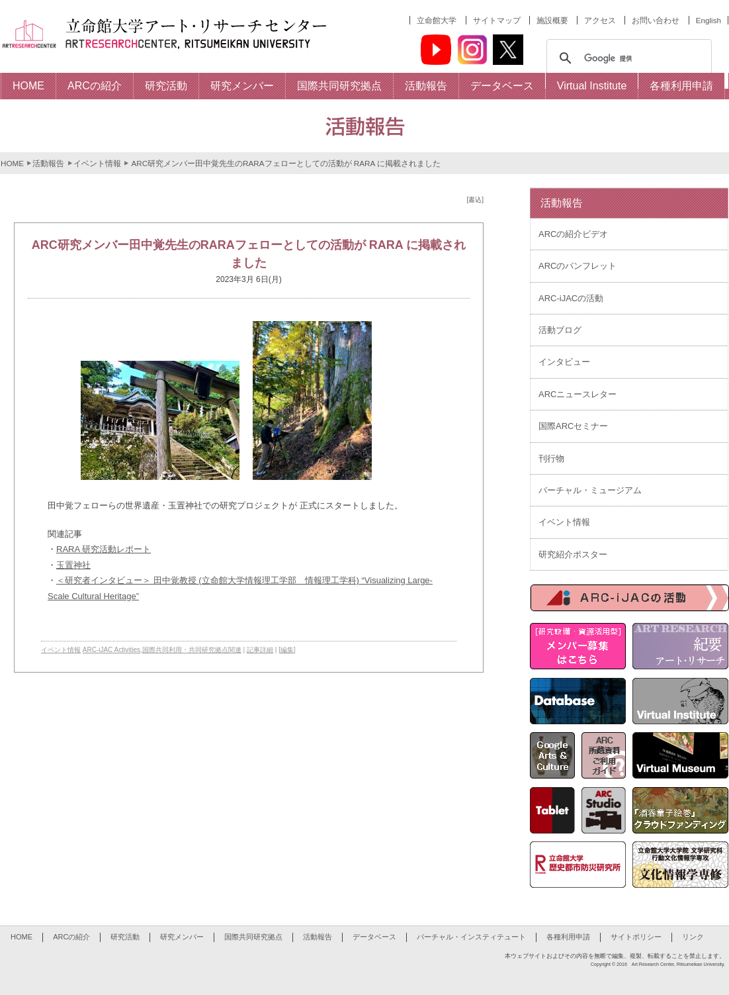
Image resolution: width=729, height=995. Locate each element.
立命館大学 (436, 20)
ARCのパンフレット (577, 266)
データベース (374, 937)
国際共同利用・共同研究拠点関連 (191, 649)
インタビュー (564, 362)
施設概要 (552, 20)
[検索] (627, 58)
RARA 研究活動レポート (103, 549)
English (708, 20)
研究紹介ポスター (572, 554)
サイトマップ (497, 20)
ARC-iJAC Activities (111, 649)
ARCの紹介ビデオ (573, 234)
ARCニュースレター (577, 394)
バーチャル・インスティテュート (471, 937)
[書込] (475, 199)
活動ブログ (559, 330)
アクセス (600, 20)
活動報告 (48, 163)
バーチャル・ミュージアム (590, 490)
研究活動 (125, 937)
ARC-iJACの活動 (570, 298)
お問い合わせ (655, 20)
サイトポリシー (636, 937)
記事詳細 (260, 649)
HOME (12, 163)
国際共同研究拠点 (253, 937)
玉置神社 (73, 565)
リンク (693, 937)
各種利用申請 (568, 937)
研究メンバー (182, 937)
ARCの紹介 (71, 937)
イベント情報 (97, 163)
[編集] (287, 649)
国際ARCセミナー (573, 426)
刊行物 (551, 458)
